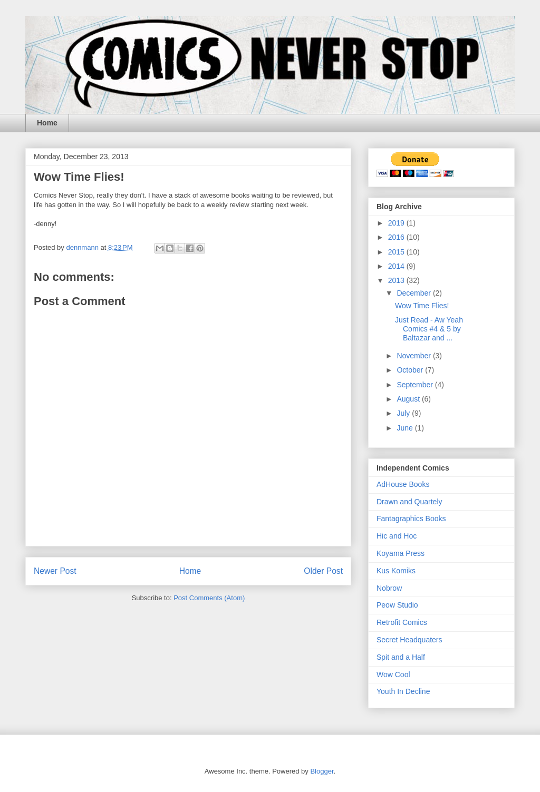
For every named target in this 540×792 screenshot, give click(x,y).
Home (47, 123)
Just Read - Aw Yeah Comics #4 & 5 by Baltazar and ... (429, 329)
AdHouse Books (403, 484)
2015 (397, 252)
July (404, 413)
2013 (397, 280)
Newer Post (55, 570)
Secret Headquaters (409, 639)
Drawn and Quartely (409, 501)
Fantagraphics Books (411, 518)
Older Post (323, 570)
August (409, 399)
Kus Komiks (396, 570)
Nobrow (389, 588)
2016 (397, 237)
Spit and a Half (401, 657)
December (414, 293)
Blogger (321, 771)
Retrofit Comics (402, 622)
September (416, 384)
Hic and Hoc (397, 536)
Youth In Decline (403, 691)
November (414, 355)
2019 (397, 223)
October (411, 370)
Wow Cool (393, 674)
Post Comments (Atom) (209, 598)
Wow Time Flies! (422, 305)
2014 (397, 266)
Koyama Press (401, 553)
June (405, 428)
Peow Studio (397, 605)
